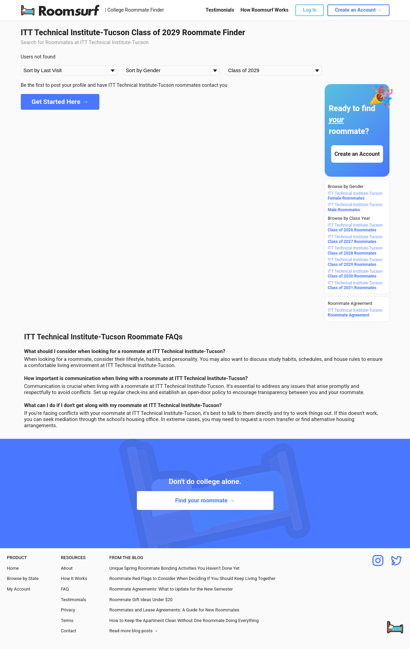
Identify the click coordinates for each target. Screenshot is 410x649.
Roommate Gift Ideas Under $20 (140, 599)
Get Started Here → (60, 102)
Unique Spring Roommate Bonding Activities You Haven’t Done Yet (174, 568)
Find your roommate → (205, 500)
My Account (18, 589)
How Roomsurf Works (264, 10)
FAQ (65, 589)
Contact (68, 630)
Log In (309, 10)
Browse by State (23, 578)
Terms (67, 620)
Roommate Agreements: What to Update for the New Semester (171, 589)
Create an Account (357, 154)
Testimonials (220, 10)
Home (13, 568)
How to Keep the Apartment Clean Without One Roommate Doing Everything (183, 620)
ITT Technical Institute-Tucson (355, 196)
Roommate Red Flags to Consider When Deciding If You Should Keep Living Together (192, 578)
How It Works (74, 578)
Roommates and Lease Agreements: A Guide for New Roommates (174, 609)
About (67, 568)
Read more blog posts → (133, 630)
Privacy (68, 609)
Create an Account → (358, 10)
